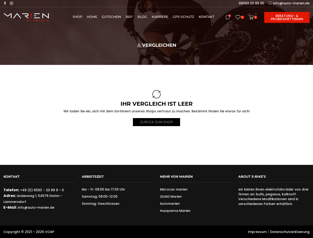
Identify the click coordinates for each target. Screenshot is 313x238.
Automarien (170, 203)
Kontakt (206, 17)
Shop (77, 17)
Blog (142, 17)
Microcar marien (173, 189)
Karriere (160, 17)
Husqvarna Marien (175, 210)
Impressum (257, 232)
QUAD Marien (171, 196)
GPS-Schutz (183, 17)
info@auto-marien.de (36, 207)
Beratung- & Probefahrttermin (287, 17)
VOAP (49, 232)
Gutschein (111, 17)
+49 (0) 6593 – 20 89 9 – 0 (42, 190)
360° (129, 17)
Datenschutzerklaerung (290, 232)
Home (92, 17)
